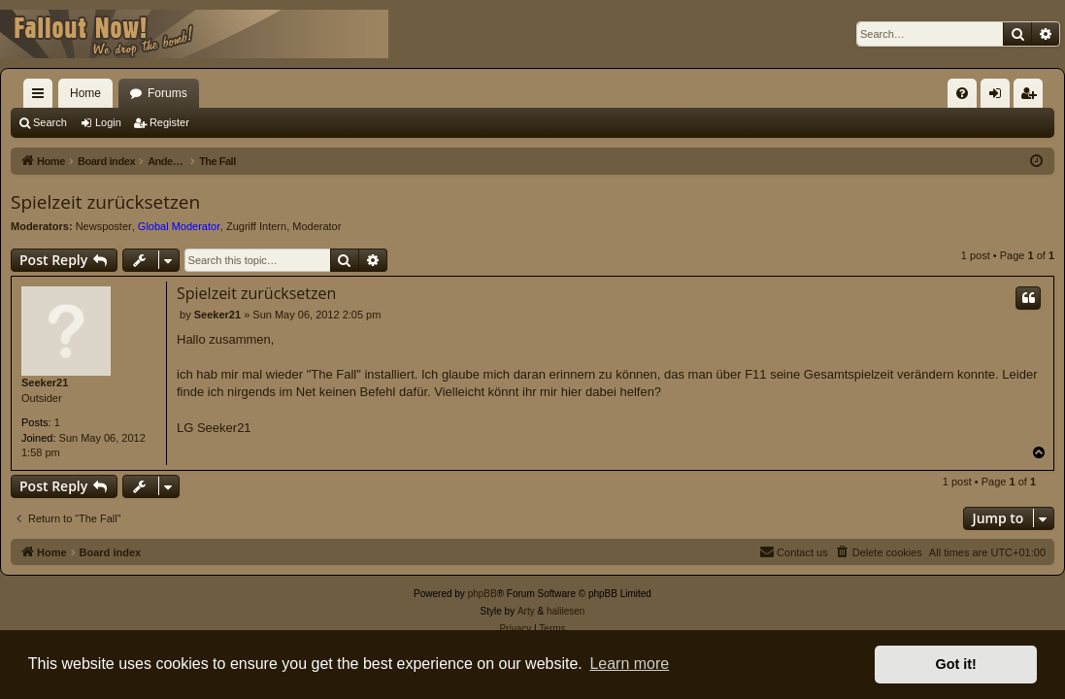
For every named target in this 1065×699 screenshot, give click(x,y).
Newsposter (104, 226)
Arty (526, 611)
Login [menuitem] (999, 97)
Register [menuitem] (1032, 97)
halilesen (565, 611)
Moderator (316, 226)
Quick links (41, 97)
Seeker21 (44, 382)
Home (85, 93)
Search (50, 122)
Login (108, 122)
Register (169, 122)
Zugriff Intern (256, 226)
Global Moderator (179, 226)
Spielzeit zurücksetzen (105, 202)
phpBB (482, 593)
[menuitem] (962, 93)
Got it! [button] (956, 664)
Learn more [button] (629, 663)
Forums (167, 93)
